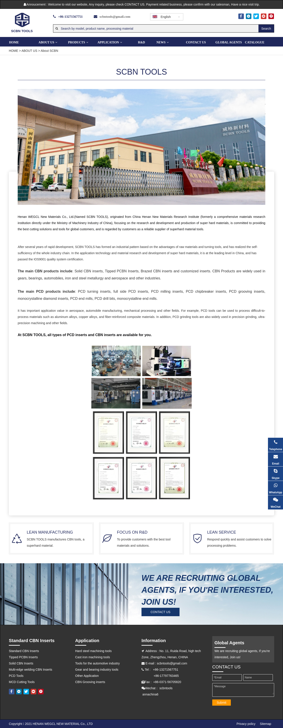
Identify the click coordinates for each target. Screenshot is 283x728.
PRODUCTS (78, 42)
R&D (141, 42)
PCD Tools (16, 676)
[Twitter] (256, 16)
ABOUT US (47, 42)
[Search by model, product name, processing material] (155, 28)
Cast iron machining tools (92, 657)
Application (110, 42)
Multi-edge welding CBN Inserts (30, 669)
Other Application (87, 676)
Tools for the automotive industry (97, 663)
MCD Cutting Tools (21, 682)
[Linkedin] (248, 16)
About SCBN (49, 50)
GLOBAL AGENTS (228, 42)
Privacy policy (246, 724)
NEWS (162, 42)
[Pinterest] (271, 16)
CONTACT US (196, 42)
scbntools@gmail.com (114, 16)
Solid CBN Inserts (21, 663)
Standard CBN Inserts (24, 651)
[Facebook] (241, 16)
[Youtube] (263, 16)
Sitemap (265, 724)
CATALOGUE (254, 42)
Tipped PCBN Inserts (23, 657)
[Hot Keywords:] (266, 28)
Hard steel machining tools (93, 651)
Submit (221, 702)
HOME (13, 50)
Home (14, 42)
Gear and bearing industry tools (96, 669)
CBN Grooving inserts (90, 682)
